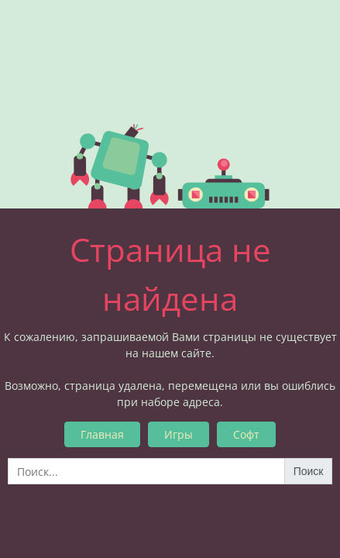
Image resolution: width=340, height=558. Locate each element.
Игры (178, 434)
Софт (246, 434)
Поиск (309, 471)
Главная (102, 434)
